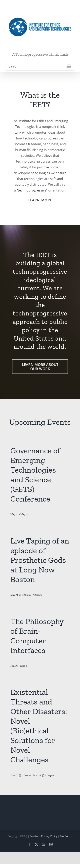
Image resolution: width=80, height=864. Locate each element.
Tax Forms (66, 836)
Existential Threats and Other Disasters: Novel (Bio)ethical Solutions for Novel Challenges (38, 725)
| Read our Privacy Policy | (44, 836)
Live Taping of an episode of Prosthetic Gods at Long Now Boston (39, 560)
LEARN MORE (40, 200)
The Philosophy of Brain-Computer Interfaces (36, 635)
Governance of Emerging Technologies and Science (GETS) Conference (35, 475)
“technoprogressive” (32, 190)
